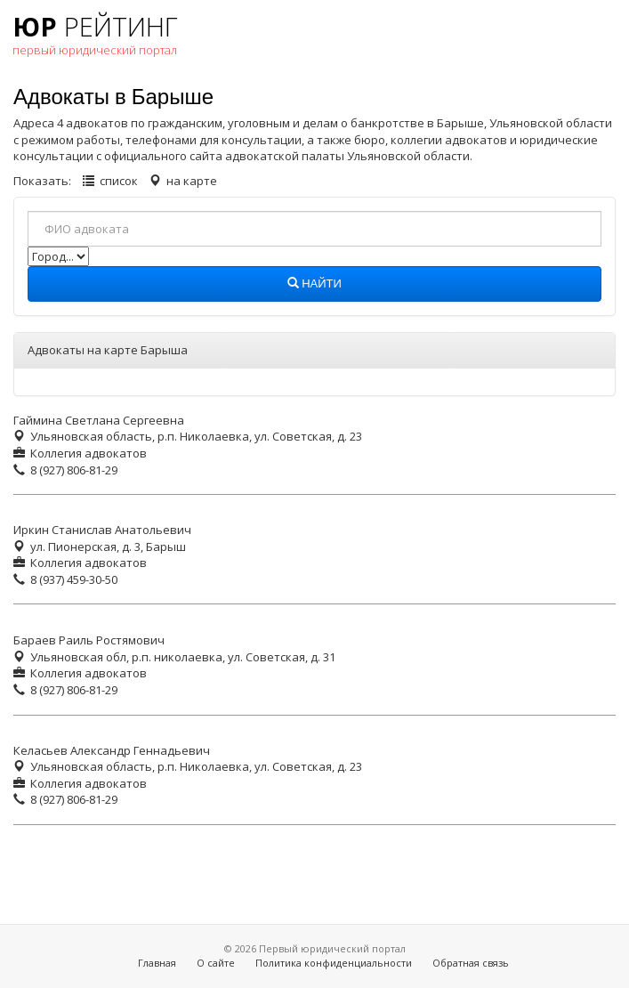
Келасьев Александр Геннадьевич (111, 750)
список (119, 181)
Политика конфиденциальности (333, 962)
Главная (157, 962)
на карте (191, 181)
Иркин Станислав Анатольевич (102, 530)
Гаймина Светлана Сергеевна (98, 420)
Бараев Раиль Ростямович (89, 640)
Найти (314, 284)
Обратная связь (470, 962)
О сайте (216, 962)
